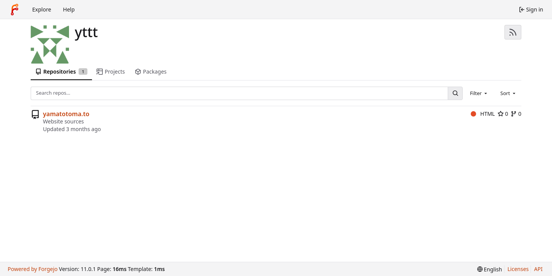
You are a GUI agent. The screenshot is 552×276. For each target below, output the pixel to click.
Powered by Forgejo (33, 269)
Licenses (518, 269)
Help (69, 9)
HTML (483, 113)
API (538, 269)
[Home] (14, 9)
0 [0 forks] (516, 113)
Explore (41, 9)
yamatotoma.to (66, 114)
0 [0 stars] (503, 113)
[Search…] (455, 93)
